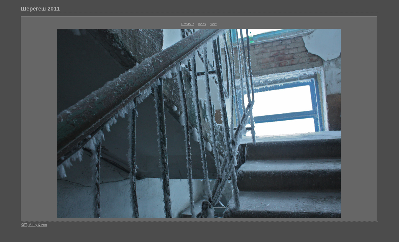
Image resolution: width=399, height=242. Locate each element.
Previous (187, 24)
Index (202, 24)
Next (213, 24)
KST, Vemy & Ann (34, 225)
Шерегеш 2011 (40, 9)
